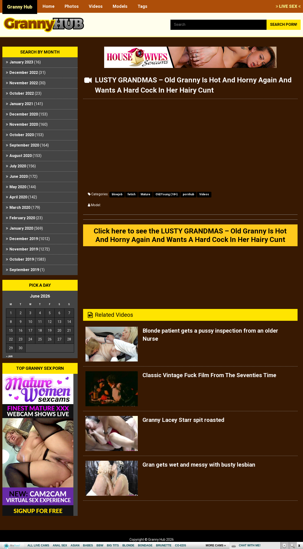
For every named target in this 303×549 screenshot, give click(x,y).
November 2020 (23, 124)
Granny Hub (19, 7)
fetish (131, 194)
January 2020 (21, 228)
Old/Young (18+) (167, 194)
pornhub (188, 194)
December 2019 (23, 239)
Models (120, 6)
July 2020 (17, 166)
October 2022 (21, 93)
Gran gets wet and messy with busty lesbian (199, 464)
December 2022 (23, 72)
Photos (72, 6)
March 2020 (19, 207)
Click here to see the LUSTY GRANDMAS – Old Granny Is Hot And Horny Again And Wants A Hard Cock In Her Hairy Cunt (190, 235)
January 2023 (21, 62)
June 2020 (18, 176)
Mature (145, 194)
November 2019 (23, 249)
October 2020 (21, 135)
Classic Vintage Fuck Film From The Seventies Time (209, 375)
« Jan (9, 356)
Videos (95, 6)
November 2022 (23, 83)
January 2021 (21, 104)
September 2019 (24, 270)
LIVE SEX (288, 6)
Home (48, 6)
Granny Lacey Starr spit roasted (183, 420)
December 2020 (23, 114)
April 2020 (18, 197)
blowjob (117, 194)
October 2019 (21, 259)
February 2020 (22, 218)
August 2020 (20, 155)
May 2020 (17, 187)
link (299, 475)
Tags (142, 6)
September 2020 (24, 145)
